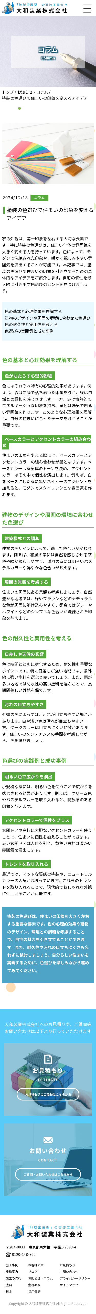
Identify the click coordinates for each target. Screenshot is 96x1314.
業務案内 (12, 1274)
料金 (9, 1294)
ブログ (32, 1274)
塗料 (9, 1287)
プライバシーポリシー (75, 1280)
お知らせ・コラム (32, 92)
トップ (8, 92)
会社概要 (34, 1287)
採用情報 (34, 1294)
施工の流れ (13, 1280)
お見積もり (67, 1267)
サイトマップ (69, 1287)
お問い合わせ (69, 1274)
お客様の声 (36, 1267)
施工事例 (12, 1267)
